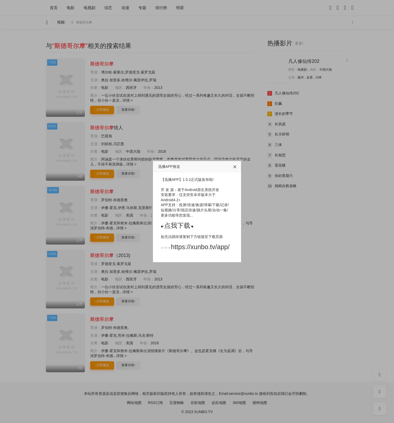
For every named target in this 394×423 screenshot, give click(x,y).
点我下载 (177, 225)
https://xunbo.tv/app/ (200, 246)
